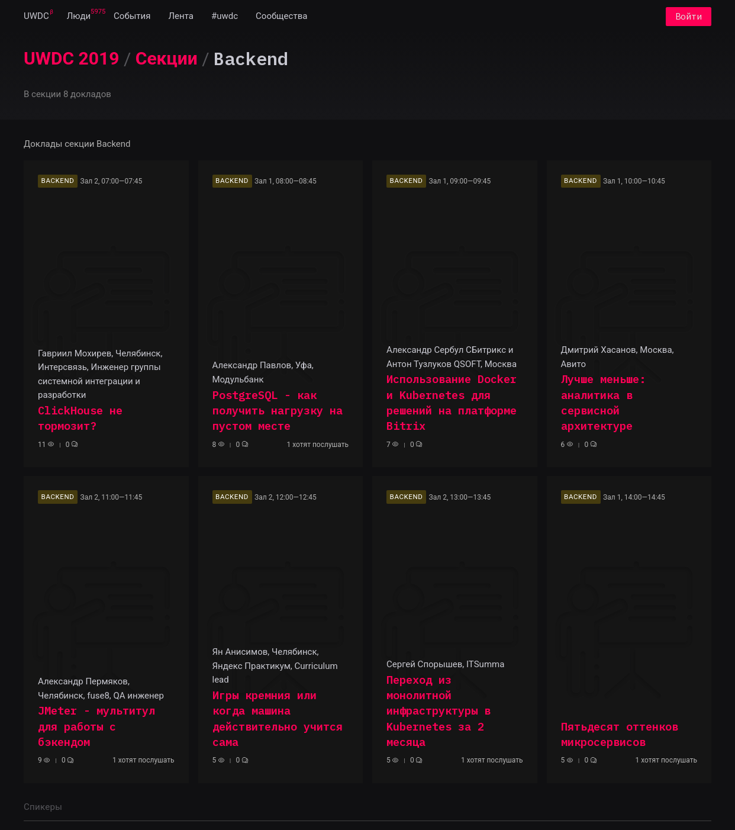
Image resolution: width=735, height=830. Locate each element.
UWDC (36, 16)
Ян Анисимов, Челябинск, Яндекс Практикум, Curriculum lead (275, 665)
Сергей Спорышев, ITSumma (445, 664)
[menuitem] (36, 16)
